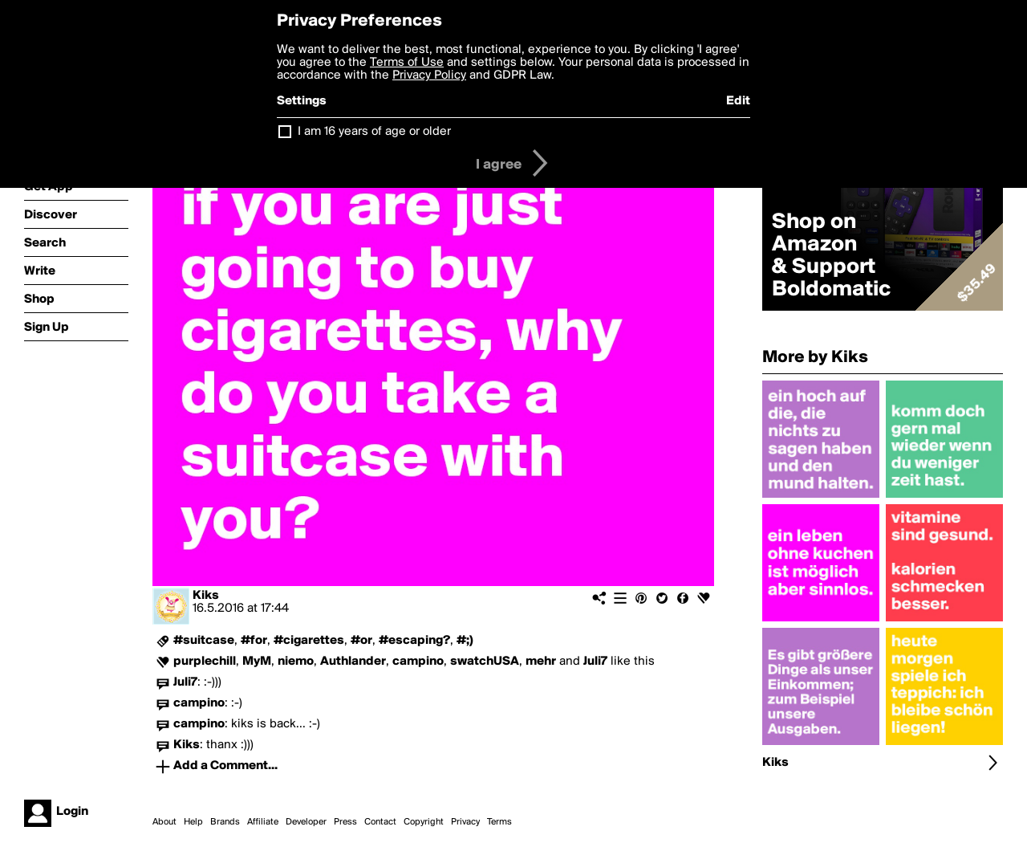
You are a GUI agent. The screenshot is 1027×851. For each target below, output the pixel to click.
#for (254, 640)
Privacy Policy (429, 75)
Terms (499, 822)
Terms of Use (407, 62)
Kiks (206, 595)
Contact (380, 822)
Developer (306, 822)
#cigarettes (309, 640)
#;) (465, 640)
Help (193, 822)
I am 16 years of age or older (374, 131)
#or (361, 640)
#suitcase (203, 640)
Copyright (424, 822)
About (164, 822)
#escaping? (414, 640)
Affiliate (262, 822)
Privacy (465, 822)
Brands (225, 822)
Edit (738, 101)
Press (345, 822)
